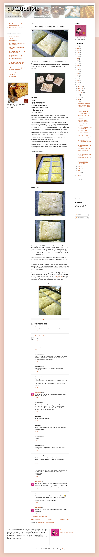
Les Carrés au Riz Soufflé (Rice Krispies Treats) (84, 110)
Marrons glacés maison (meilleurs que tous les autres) (17, 44)
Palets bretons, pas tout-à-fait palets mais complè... (84, 151)
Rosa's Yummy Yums (40, 336)
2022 (78, 52)
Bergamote (38, 392)
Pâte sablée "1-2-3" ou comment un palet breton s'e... (84, 132)
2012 (78, 73)
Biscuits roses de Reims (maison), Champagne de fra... (84, 137)
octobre (80, 90)
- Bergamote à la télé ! (14, 25)
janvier (79, 172)
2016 (78, 65)
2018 (78, 61)
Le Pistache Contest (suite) (84, 113)
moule (56, 276)
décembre (80, 86)
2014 (78, 69)
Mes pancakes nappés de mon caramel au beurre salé (84, 107)
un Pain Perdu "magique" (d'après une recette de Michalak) (17, 68)
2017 (78, 63)
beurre (60, 276)
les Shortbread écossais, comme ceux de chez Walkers (17, 52)
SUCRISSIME (23, 9)
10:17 (36, 349)
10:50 (36, 476)
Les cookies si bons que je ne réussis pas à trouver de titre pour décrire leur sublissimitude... (17, 57)
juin (79, 99)
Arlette (36, 468)
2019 (78, 59)
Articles (78, 214)
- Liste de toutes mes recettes (16, 24)
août (79, 95)
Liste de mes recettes (14, 36)
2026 (78, 46)
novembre (80, 88)
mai (79, 101)
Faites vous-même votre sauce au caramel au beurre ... (83, 117)
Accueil (50, 519)
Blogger (64, 549)
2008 (78, 82)
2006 (78, 175)
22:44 (36, 489)
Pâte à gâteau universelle (84, 103)
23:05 (36, 431)
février (79, 170)
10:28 (36, 361)
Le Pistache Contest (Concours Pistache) (83, 121)
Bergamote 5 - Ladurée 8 (84, 148)
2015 (78, 67)
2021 (78, 54)
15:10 (36, 463)
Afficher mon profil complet (66, 532)
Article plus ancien (64, 519)
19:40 (36, 411)
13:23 (36, 397)
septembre (80, 92)
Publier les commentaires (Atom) (46, 522)
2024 (78, 50)
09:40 (36, 340)
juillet (79, 97)
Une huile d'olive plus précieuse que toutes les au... (84, 142)
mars (79, 168)
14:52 (36, 513)
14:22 (36, 451)
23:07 (36, 440)
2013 (78, 71)
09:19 (36, 331)
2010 (78, 78)
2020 (78, 56)
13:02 (36, 387)
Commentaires (80, 217)
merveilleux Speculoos (14, 72)
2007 (78, 84)
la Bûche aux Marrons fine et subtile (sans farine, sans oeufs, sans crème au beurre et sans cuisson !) (16, 63)
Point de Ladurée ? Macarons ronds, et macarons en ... (83, 162)
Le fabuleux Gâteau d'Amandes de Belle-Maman (16, 39)
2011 (78, 76)
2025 (78, 48)
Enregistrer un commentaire (40, 516)
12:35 (36, 372)
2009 (78, 80)
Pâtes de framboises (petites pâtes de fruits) (84, 128)
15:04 (36, 502)
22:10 (36, 420)
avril (79, 166)
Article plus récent (35, 519)
